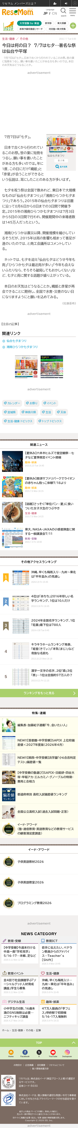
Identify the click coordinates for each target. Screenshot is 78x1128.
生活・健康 (52, 973)
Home (11, 1056)
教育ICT (51, 940)
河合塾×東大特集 (57, 29)
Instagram (67, 1056)
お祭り (33, 403)
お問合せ (18, 1065)
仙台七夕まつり (16, 340)
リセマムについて (56, 1065)
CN (54, 13)
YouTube (53, 1056)
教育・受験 (14, 940)
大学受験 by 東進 (29, 23)
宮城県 (11, 412)
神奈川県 (30, 412)
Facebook (25, 1056)
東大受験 (61, 23)
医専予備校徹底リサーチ (31, 29)
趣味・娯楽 (52, 1001)
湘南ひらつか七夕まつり (22, 346)
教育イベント (16, 973)
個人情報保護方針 (40, 1069)
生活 (48, 412)
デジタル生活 (16, 1001)
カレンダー (13, 403)
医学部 (48, 23)
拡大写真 (63, 167)
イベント (51, 403)
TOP (39, 1042)
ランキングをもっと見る (39, 693)
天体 (63, 412)
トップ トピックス (52, 421)
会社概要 (41, 1065)
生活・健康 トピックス (19, 421)
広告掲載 (29, 1065)
